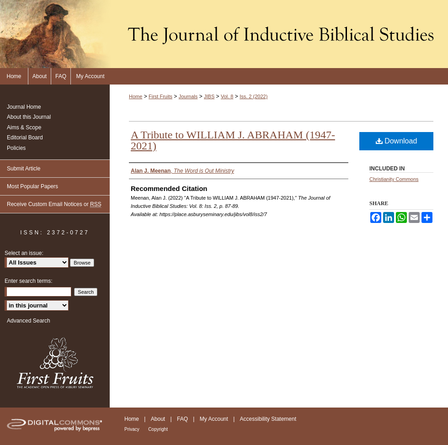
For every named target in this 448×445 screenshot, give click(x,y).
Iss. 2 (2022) (253, 96)
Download (396, 141)
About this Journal (29, 117)
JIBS (209, 96)
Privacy (131, 429)
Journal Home (24, 107)
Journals (188, 96)
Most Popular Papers (32, 186)
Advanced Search (28, 321)
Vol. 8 (227, 96)
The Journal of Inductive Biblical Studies (224, 34)
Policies (16, 148)
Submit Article (23, 168)
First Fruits (160, 96)
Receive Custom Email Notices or (54, 204)
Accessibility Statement (268, 419)
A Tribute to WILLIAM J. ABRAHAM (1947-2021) (233, 140)
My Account (214, 419)
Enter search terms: (29, 281)
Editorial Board (25, 137)
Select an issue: (24, 253)
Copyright (158, 429)
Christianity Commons (394, 179)
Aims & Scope (24, 127)
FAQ (182, 419)
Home (135, 96)
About (158, 419)
